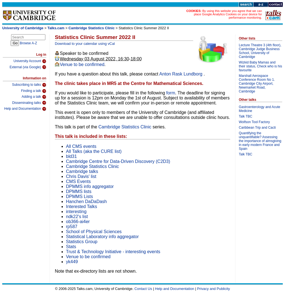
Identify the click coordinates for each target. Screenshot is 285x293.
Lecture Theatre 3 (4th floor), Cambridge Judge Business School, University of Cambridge (260, 51)
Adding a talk (34, 97)
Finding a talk (33, 91)
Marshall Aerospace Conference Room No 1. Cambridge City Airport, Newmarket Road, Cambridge (257, 83)
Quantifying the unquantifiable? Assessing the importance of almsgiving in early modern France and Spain (260, 141)
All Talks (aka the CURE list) (94, 151)
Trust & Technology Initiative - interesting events (113, 251)
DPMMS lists (79, 191)
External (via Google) (27, 67)
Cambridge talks (82, 171)
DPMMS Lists (79, 196)
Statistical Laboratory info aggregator (102, 236)
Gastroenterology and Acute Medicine (259, 109)
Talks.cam (56, 28)
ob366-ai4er (78, 221)
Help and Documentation (25, 109)
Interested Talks (81, 206)
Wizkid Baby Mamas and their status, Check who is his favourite (260, 66)
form (170, 93)
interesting (76, 211)
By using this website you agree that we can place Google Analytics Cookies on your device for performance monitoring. (228, 14)
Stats (71, 246)
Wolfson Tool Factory (254, 122)
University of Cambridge (22, 28)
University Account (29, 61)
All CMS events (81, 146)
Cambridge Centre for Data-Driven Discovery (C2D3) (118, 161)
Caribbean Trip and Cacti (257, 128)
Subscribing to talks (29, 85)
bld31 (71, 156)
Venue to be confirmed (82, 64)
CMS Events (78, 181)
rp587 (71, 226)
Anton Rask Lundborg (181, 74)
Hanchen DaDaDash (86, 201)
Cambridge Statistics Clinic (91, 28)
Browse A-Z (28, 43)
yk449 (72, 261)
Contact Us (143, 289)
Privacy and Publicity (213, 289)
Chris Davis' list (81, 176)
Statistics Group (81, 241)
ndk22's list (77, 216)
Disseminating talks (29, 103)
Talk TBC (245, 116)
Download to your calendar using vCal (85, 43)
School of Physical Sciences (94, 231)
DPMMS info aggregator (90, 186)
